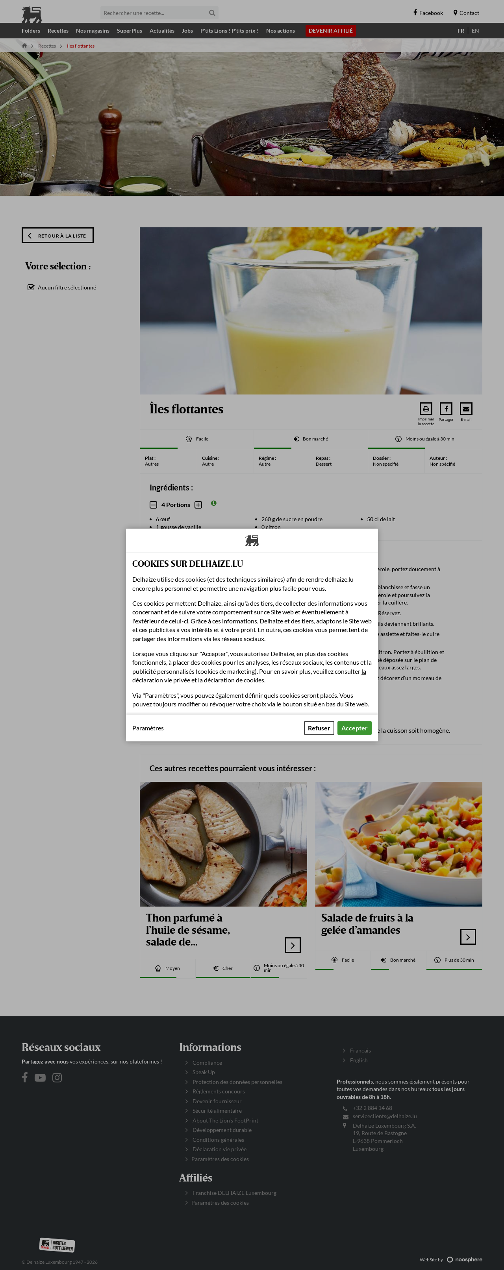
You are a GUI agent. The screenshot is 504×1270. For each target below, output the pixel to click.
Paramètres (148, 728)
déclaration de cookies (234, 680)
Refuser (319, 728)
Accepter (354, 728)
